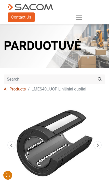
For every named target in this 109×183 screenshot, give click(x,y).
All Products (15, 89)
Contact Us (21, 17)
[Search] (99, 79)
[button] (11, 145)
